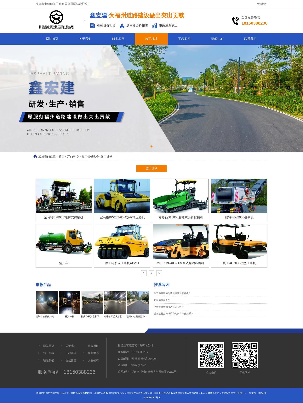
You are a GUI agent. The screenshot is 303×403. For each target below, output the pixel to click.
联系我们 (250, 38)
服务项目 (118, 38)
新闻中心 (217, 38)
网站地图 (262, 3)
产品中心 (73, 156)
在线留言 (71, 360)
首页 (62, 156)
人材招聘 (93, 360)
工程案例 (184, 38)
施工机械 (151, 38)
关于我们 (85, 38)
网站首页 (52, 38)
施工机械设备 (90, 156)
